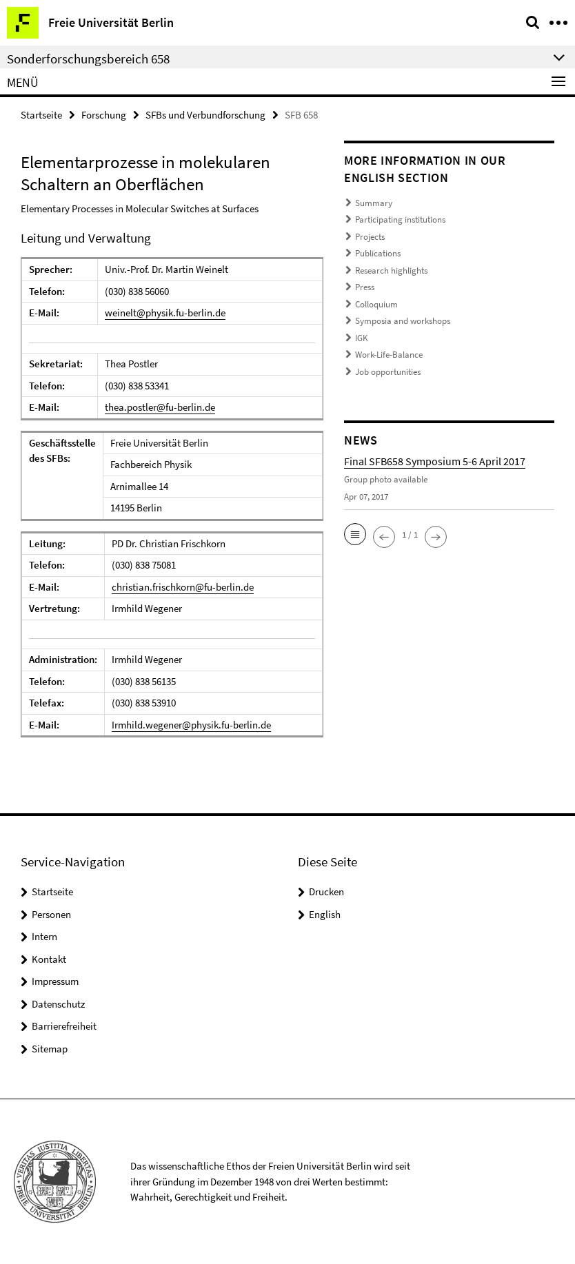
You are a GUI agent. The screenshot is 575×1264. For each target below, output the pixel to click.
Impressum (55, 981)
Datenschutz (58, 1003)
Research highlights (391, 270)
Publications (378, 253)
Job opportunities (388, 372)
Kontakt (49, 959)
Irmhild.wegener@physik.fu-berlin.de (191, 724)
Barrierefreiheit (64, 1025)
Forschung (103, 114)
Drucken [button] (326, 891)
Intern (44, 936)
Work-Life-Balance (389, 354)
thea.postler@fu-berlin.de (160, 407)
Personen (51, 914)
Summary (373, 203)
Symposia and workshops (402, 321)
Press (364, 287)
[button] (355, 534)
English (325, 914)
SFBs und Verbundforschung (205, 114)
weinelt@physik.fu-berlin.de (165, 312)
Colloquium (376, 304)
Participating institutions (400, 219)
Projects (370, 237)
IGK (361, 338)
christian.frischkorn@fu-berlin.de (183, 586)
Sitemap (50, 1048)
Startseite (41, 114)
